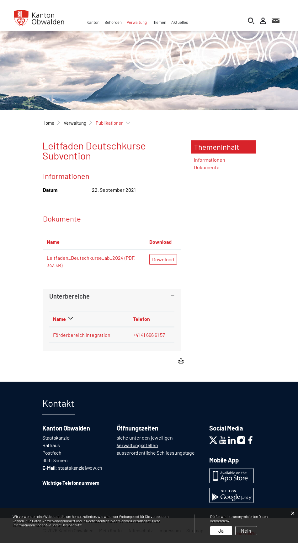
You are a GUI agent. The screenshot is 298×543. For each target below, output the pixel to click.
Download (163, 259)
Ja (221, 531)
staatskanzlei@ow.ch (80, 468)
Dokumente (207, 167)
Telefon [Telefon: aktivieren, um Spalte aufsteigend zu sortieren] (141, 319)
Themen (159, 22)
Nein (246, 531)
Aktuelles (179, 22)
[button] (75, 123)
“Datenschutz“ (71, 525)
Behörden (113, 22)
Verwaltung (137, 22)
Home (48, 123)
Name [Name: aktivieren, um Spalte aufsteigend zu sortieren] (53, 242)
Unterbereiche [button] (69, 296)
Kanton (93, 22)
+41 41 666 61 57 (149, 335)
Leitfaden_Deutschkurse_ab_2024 (85, 258)
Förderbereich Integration (81, 335)
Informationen (209, 160)
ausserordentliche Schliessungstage (156, 453)
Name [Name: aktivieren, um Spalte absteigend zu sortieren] (59, 319)
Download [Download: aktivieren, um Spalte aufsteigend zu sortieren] (160, 242)
